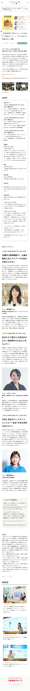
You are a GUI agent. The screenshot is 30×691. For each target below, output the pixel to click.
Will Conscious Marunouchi (7, 7)
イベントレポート (6, 604)
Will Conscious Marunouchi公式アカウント (14, 507)
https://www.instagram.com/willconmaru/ (14, 525)
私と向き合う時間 (19, 7)
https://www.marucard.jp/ (18, 160)
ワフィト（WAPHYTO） (19, 326)
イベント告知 (5, 43)
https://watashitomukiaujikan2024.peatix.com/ (14, 78)
